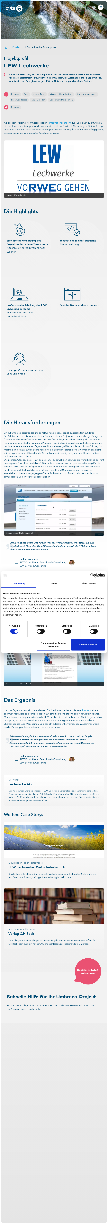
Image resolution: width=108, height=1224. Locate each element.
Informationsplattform (60, 123)
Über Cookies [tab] (89, 583)
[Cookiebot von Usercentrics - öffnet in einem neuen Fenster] (92, 575)
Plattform (87, 710)
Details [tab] (54, 583)
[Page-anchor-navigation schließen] (100, 14)
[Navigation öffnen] (101, 7)
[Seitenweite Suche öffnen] (94, 7)
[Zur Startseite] (6, 47)
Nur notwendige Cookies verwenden (53, 645)
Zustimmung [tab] (18, 583)
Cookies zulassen (88, 644)
